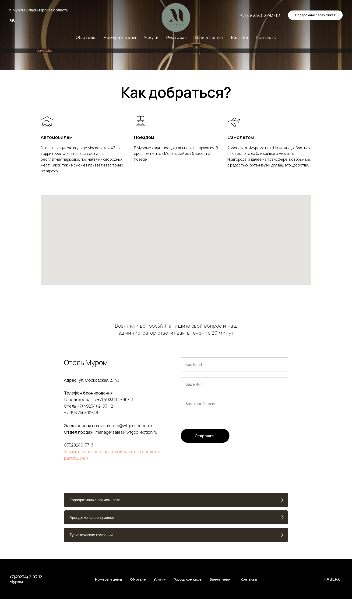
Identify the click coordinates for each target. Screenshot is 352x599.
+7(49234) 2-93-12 (260, 15)
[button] (176, 500)
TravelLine (44, 50)
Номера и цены (120, 37)
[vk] (12, 22)
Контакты (266, 37)
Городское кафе (188, 579)
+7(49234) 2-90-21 (115, 399)
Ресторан (176, 37)
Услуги (151, 37)
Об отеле (86, 37)
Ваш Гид (239, 37)
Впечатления (209, 37)
